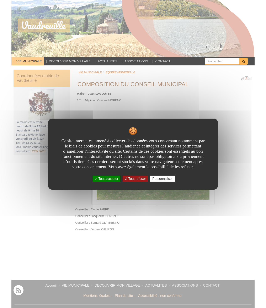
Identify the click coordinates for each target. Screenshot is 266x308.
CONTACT (162, 61)
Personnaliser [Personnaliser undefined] (162, 178)
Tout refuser (135, 178)
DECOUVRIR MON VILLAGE (70, 61)
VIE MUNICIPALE (29, 61)
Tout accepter (106, 178)
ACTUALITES (107, 61)
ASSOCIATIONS (136, 61)
